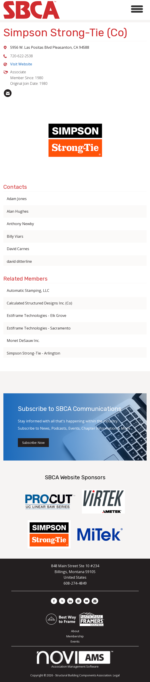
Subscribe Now (33, 442)
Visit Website (21, 64)
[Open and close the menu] (102, 9)
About (75, 631)
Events (75, 641)
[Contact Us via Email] (95, 601)
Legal (116, 675)
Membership (75, 636)
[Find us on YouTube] (86, 601)
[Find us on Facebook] (54, 601)
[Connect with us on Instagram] (78, 601)
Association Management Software (75, 659)
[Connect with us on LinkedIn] (70, 601)
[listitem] (7, 93)
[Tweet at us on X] (62, 601)
